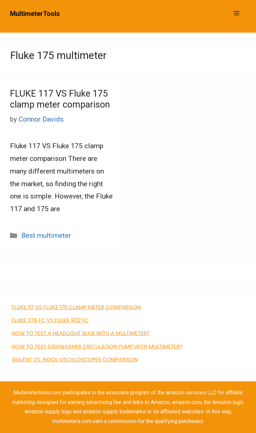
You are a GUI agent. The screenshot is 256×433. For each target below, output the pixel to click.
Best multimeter (46, 235)
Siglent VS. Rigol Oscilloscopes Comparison (75, 359)
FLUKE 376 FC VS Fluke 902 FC (50, 320)
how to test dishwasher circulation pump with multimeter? (97, 346)
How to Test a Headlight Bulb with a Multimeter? (80, 333)
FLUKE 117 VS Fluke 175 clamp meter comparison (60, 99)
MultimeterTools (35, 14)
